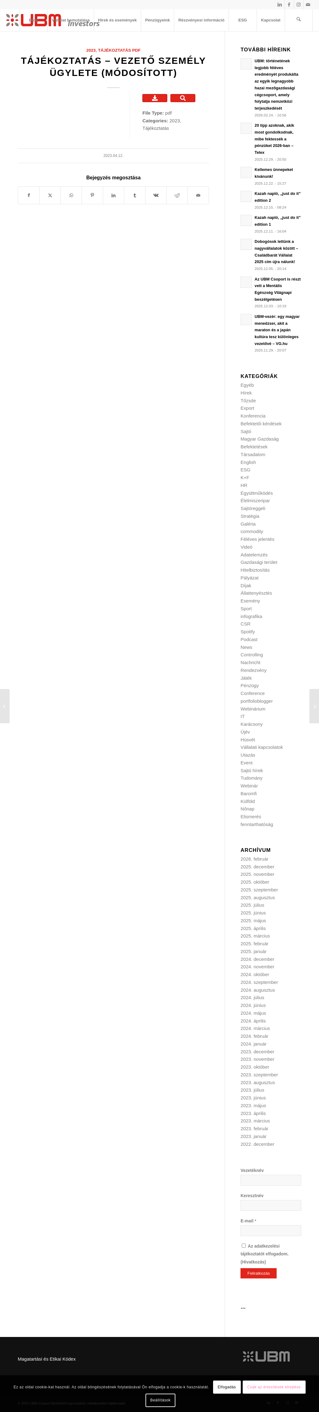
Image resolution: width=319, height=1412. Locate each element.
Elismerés (250, 816)
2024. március (255, 1028)
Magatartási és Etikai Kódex (47, 1359)
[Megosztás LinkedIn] (113, 195)
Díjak (245, 585)
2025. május (253, 920)
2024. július (252, 997)
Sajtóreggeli (252, 508)
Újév (245, 731)
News (246, 647)
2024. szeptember (259, 982)
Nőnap (247, 808)
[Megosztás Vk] (155, 195)
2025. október (254, 882)
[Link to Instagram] (298, 4)
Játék (246, 678)
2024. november (257, 966)
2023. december (257, 1051)
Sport (246, 608)
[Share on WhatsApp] (71, 195)
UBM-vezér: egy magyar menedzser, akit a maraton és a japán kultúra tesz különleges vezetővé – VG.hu (277, 330)
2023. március (255, 1120)
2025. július (252, 905)
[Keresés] (299, 20)
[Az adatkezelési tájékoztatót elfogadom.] (244, 1246)
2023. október (254, 1067)
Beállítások (160, 1400)
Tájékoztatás (114, 50)
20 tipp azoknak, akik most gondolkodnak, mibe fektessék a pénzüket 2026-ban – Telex (274, 139)
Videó (246, 547)
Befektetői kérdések (261, 423)
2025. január (253, 951)
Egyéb (247, 385)
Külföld (247, 801)
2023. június (253, 1097)
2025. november (257, 874)
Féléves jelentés (257, 539)
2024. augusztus (257, 990)
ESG (245, 469)
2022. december (257, 1144)
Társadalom (252, 454)
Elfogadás (227, 1387)
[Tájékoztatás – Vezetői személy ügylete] (314, 706)
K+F (244, 477)
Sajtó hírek (251, 770)
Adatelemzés (254, 554)
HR (243, 485)
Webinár (249, 785)
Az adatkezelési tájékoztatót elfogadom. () (264, 1254)
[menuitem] (33, 20)
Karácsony (251, 724)
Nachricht (250, 662)
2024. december (257, 959)
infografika (251, 616)
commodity (251, 531)
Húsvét (247, 739)
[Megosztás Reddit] (177, 195)
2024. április (253, 1020)
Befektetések (254, 446)
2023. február (254, 1128)
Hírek (246, 392)
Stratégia (249, 516)
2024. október (254, 974)
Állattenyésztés (256, 593)
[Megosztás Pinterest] (92, 195)
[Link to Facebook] (289, 4)
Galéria (247, 524)
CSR (245, 623)
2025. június (253, 912)
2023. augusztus (257, 1082)
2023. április (253, 1113)
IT (242, 716)
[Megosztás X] (50, 195)
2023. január (253, 1136)
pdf (136, 50)
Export (247, 408)
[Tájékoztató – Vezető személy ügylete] (5, 706)
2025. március (255, 935)
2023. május (253, 1105)
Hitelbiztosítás (254, 570)
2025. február (254, 943)
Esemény (250, 600)
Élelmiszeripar (255, 500)
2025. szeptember (259, 889)
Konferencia (252, 415)
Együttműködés (256, 493)
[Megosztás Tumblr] (134, 195)
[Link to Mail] (308, 4)
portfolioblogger (256, 701)
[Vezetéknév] (270, 1180)
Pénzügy (249, 685)
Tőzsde (248, 400)
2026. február (254, 859)
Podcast (248, 639)
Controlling (251, 654)
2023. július (252, 1090)
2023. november (257, 1059)
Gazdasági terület (258, 562)
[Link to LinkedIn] (279, 4)
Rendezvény (253, 670)
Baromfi (248, 793)
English (248, 462)
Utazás (247, 755)
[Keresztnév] (270, 1205)
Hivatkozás (253, 1262)
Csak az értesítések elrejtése (274, 1387)
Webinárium (252, 708)
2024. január (253, 1043)
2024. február (254, 1036)
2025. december (257, 866)
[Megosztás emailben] (198, 195)
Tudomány (251, 778)
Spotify (247, 631)
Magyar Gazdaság (259, 439)
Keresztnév (252, 1195)
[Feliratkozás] (258, 1273)
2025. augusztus (257, 897)
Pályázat (249, 577)
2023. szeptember (259, 1074)
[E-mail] (270, 1230)
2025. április (253, 928)
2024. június (253, 1005)
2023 (91, 50)
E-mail (248, 1221)
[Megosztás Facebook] (28, 195)
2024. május (253, 1013)
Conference (252, 693)
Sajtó (245, 431)
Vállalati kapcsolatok (261, 747)
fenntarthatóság (256, 824)
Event (246, 762)
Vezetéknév (252, 1170)
